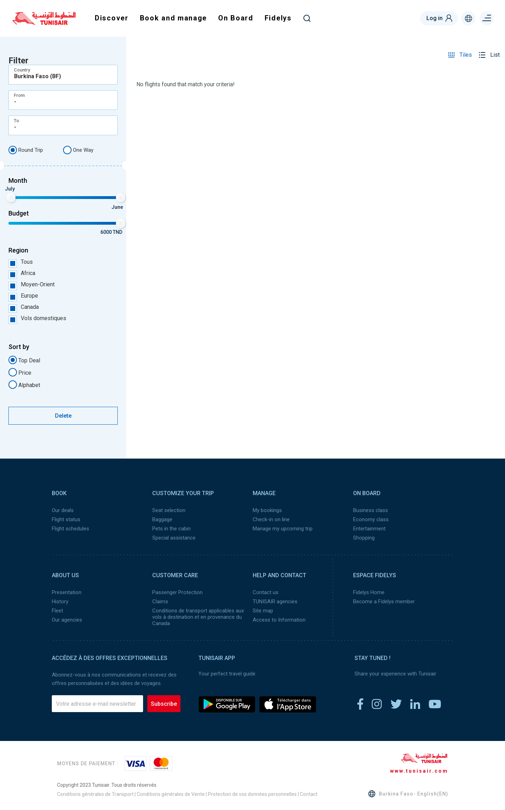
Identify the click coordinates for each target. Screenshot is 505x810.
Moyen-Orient (31, 284)
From (19, 95)
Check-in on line (271, 519)
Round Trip (25, 150)
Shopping (364, 538)
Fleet (57, 611)
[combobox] (63, 75)
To (16, 120)
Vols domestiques (37, 318)
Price (19, 372)
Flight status (66, 519)
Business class (370, 510)
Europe (23, 296)
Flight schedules (70, 528)
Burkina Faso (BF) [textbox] (37, 76)
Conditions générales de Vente (171, 794)
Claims (160, 601)
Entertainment (369, 528)
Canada (23, 307)
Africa (21, 273)
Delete (63, 415)
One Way (78, 150)
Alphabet (24, 384)
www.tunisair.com (419, 770)
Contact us (265, 592)
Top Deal (24, 360)
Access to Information (279, 620)
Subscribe (164, 703)
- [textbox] (15, 102)
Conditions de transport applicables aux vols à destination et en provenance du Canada (198, 617)
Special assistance (174, 538)
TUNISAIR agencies (275, 601)
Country (22, 70)
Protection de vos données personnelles (252, 794)
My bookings (267, 510)
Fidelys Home (368, 592)
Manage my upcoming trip (283, 528)
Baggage (162, 519)
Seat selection (168, 510)
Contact (309, 794)
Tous (20, 262)
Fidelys (278, 18)
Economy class (371, 519)
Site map (263, 611)
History (60, 601)
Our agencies (67, 620)
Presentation (66, 592)
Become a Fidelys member (384, 601)
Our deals (63, 510)
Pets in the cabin (171, 528)
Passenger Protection (177, 592)
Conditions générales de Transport (95, 794)
